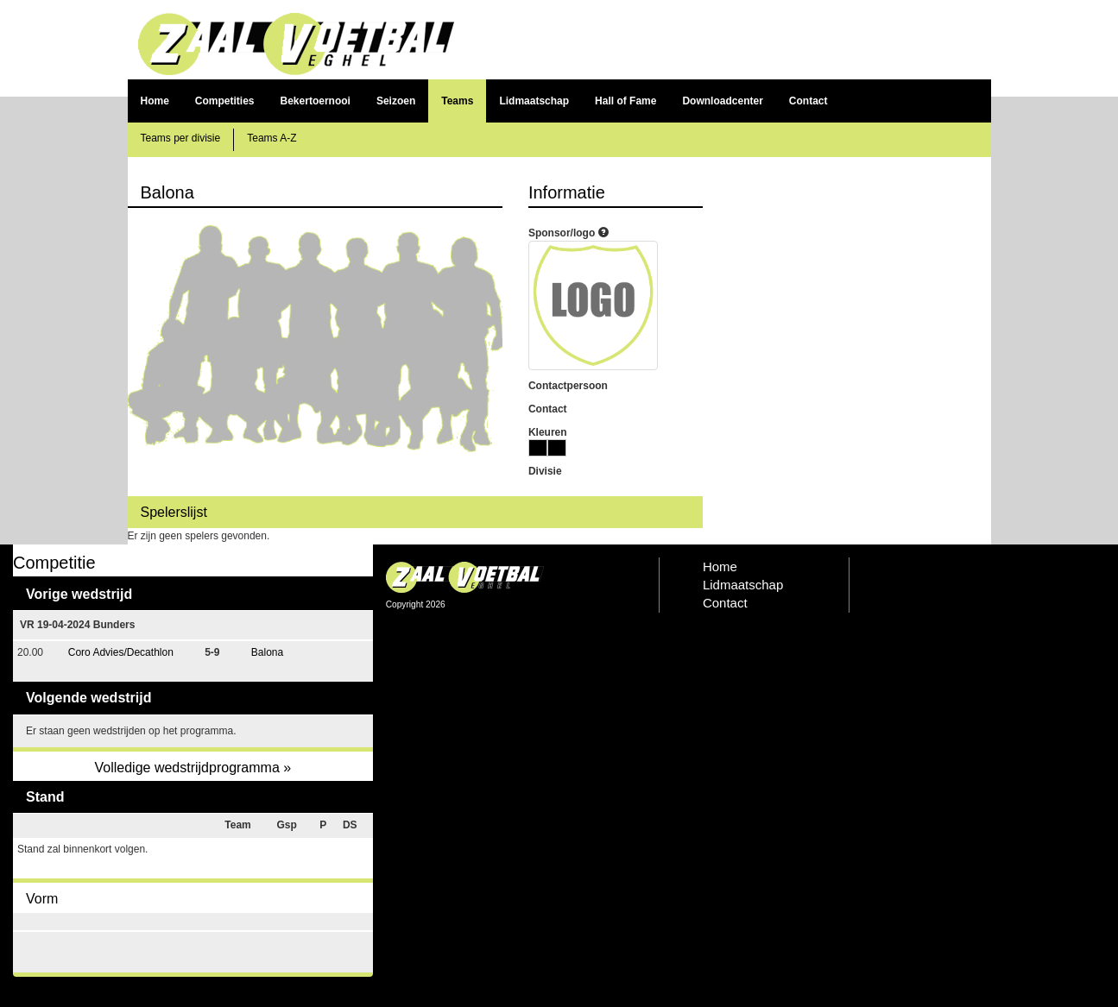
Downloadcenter (722, 101)
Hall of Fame (625, 101)
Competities (225, 101)
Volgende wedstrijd (89, 697)
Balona (267, 652)
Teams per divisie (181, 138)
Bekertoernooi (316, 101)
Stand (45, 797)
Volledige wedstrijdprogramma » (192, 767)
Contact (808, 101)
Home (155, 101)
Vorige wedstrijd (79, 594)
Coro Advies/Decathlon (121, 652)
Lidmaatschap (534, 101)
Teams (457, 101)
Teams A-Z (271, 138)
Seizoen (395, 101)
